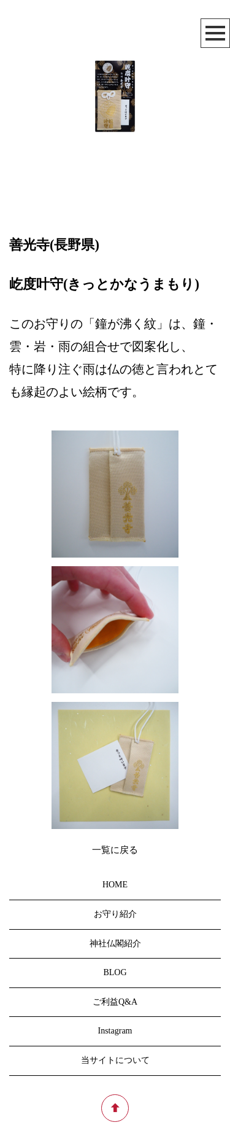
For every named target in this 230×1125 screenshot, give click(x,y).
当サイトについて (115, 1060)
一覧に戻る (115, 850)
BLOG (114, 973)
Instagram (115, 1031)
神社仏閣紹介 (115, 943)
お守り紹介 (115, 914)
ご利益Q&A (115, 1001)
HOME (115, 885)
